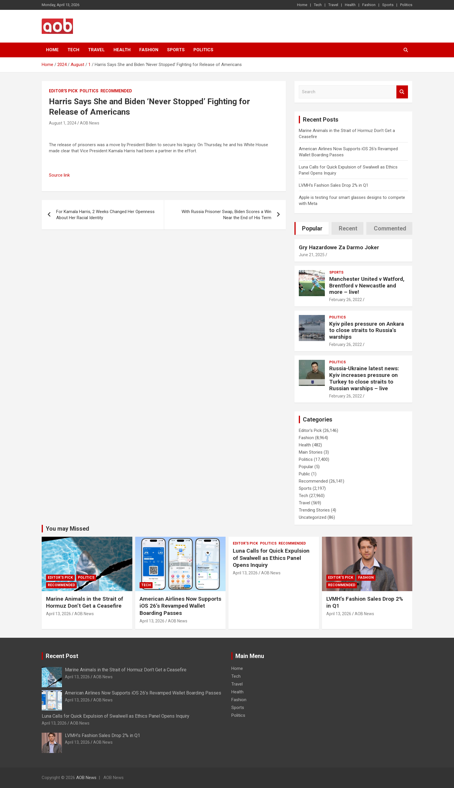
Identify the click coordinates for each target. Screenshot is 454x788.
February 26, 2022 (345, 299)
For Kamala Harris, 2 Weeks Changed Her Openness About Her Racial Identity (105, 214)
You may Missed (67, 528)
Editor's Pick (63, 91)
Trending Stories (314, 510)
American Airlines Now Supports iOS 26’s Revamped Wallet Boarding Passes (180, 605)
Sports (387, 5)
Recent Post (62, 656)
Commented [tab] (390, 228)
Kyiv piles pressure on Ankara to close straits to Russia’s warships (366, 330)
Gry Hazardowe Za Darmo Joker (339, 247)
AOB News (89, 123)
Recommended (116, 91)
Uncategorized (312, 517)
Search (402, 91)
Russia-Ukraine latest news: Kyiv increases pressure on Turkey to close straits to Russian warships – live (364, 378)
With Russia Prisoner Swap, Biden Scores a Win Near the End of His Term (226, 214)
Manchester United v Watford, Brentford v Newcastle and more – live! (366, 286)
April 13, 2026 (58, 613)
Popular (306, 466)
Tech (318, 5)
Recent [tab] (348, 228)
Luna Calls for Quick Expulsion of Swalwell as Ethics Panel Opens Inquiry (271, 557)
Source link (59, 175)
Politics (406, 5)
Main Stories (311, 452)
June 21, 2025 (312, 254)
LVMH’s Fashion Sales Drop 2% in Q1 (333, 185)
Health (350, 5)
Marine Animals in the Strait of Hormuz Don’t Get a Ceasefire (84, 602)
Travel (333, 5)
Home (302, 5)
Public (304, 474)
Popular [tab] (312, 228)
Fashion (369, 5)
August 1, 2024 (62, 123)
